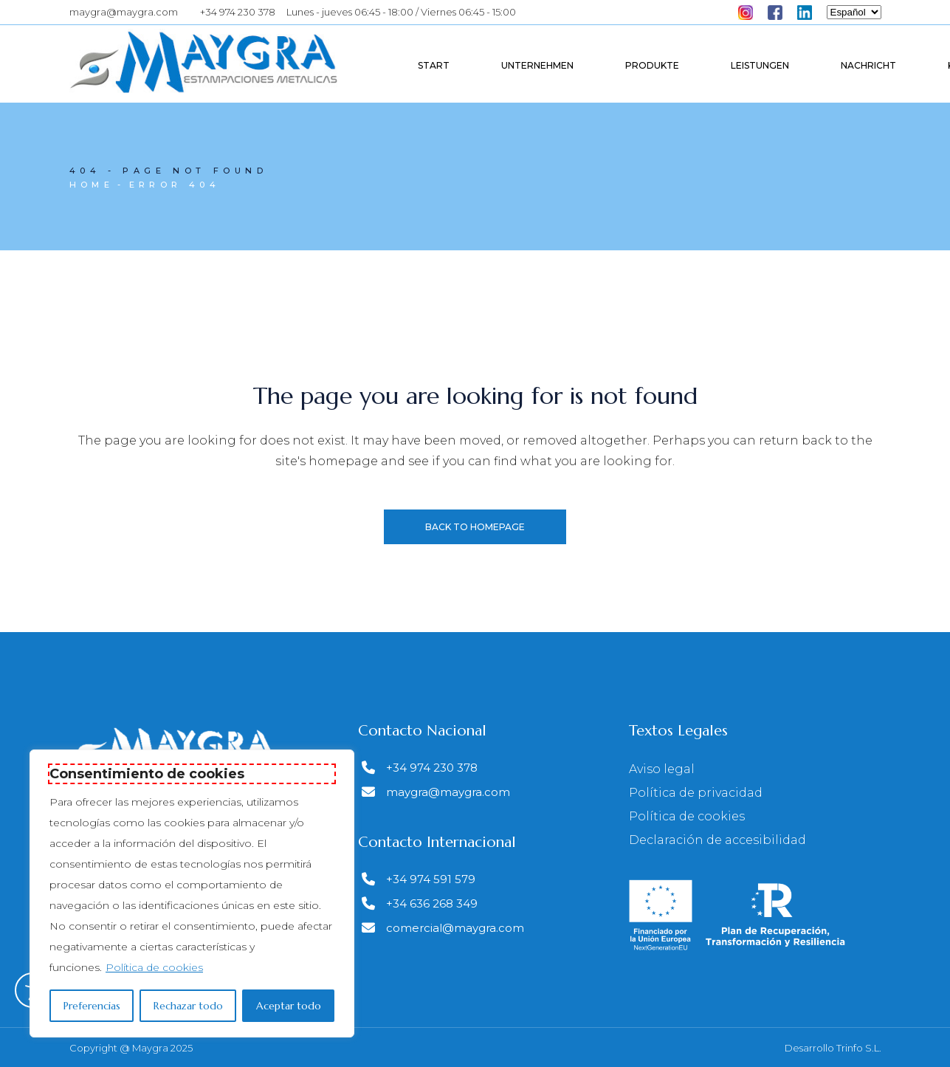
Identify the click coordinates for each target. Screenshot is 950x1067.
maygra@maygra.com (123, 12)
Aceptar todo (288, 1005)
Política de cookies (154, 967)
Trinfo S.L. (858, 1048)
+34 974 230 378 (237, 12)
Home (91, 184)
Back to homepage (475, 526)
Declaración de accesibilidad (717, 840)
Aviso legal (662, 769)
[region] (192, 893)
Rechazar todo (188, 1005)
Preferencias (91, 1005)
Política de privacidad (696, 793)
